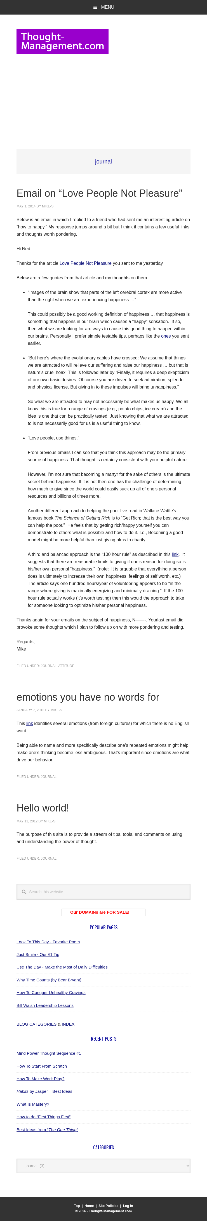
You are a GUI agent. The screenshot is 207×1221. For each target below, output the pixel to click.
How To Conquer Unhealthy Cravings (51, 992)
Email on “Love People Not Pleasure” (99, 193)
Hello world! (43, 808)
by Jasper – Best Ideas (44, 1091)
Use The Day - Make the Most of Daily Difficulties (62, 967)
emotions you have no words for (88, 697)
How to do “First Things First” (43, 1116)
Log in (128, 1206)
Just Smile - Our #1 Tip (38, 954)
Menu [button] (107, 7)
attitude (66, 666)
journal (49, 666)
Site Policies (108, 1206)
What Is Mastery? (33, 1104)
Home (89, 1206)
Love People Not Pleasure (86, 263)
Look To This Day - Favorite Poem (48, 941)
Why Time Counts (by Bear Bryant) (49, 979)
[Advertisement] (103, 101)
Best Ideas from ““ (47, 1129)
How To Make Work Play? (40, 1078)
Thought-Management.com (63, 41)
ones (166, 336)
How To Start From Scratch (42, 1066)
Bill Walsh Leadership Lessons (45, 1005)
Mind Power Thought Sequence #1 (49, 1053)
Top (77, 1206)
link (175, 554)
